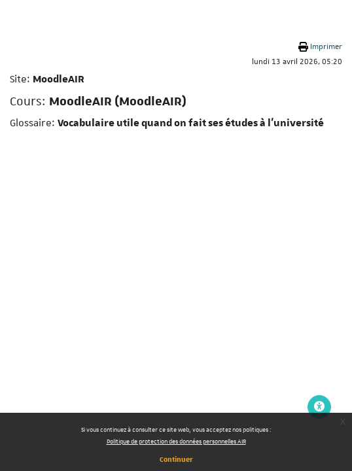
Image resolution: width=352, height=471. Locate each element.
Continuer (176, 458)
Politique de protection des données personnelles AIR (176, 441)
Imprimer (326, 47)
